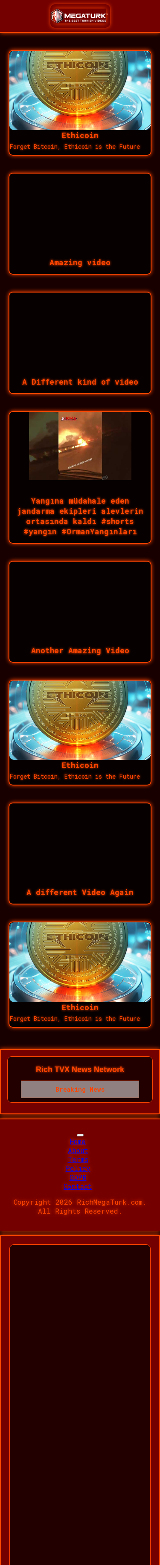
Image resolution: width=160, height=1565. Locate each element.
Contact (78, 1186)
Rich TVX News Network (80, 1069)
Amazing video (80, 262)
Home (78, 1141)
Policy (78, 1168)
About (78, 1150)
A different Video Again (80, 892)
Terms (78, 1159)
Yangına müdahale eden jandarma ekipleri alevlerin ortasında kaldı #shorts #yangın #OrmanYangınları (80, 516)
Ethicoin (80, 135)
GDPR (78, 1177)
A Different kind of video (80, 382)
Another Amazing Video (80, 650)
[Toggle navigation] (80, 1135)
